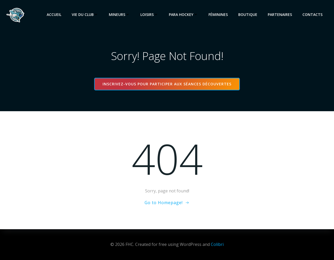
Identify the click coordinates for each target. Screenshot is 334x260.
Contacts (312, 14)
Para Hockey (183, 14)
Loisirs (149, 14)
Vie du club (85, 14)
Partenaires (280, 14)
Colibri (217, 244)
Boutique (247, 14)
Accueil (54, 14)
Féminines (218, 14)
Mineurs (119, 14)
